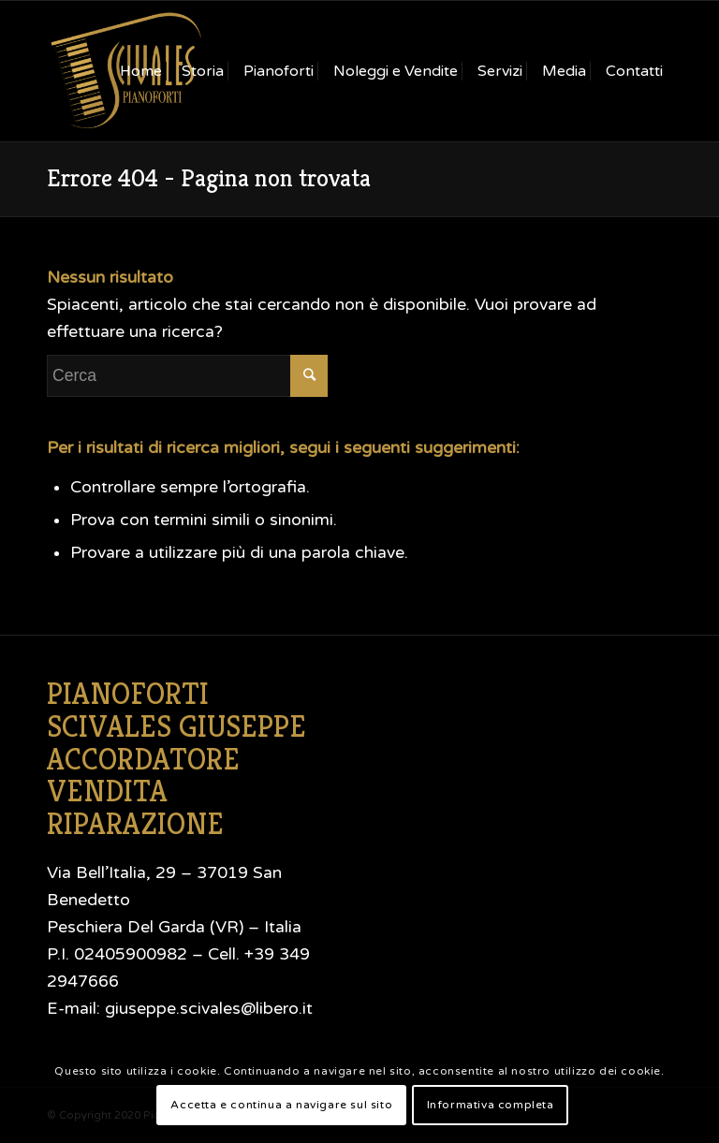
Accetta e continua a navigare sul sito (281, 1104)
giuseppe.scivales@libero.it (209, 1008)
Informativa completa (490, 1104)
